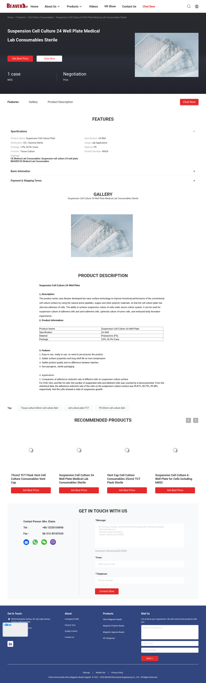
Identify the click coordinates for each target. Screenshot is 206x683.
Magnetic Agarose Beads (113, 632)
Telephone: (101, 574)
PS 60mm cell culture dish (112, 408)
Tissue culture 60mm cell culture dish (39, 408)
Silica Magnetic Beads (112, 619)
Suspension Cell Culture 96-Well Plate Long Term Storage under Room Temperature (174, 478)
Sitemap (86, 673)
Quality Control (71, 631)
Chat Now (49, 58)
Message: (101, 520)
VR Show (110, 6)
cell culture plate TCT (78, 408)
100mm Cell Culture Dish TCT (78, 475)
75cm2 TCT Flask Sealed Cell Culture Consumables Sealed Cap (126, 478)
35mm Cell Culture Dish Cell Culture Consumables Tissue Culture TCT (29, 478)
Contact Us (69, 637)
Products (21, 17)
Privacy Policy (117, 673)
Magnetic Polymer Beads (113, 626)
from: (99, 557)
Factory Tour (70, 625)
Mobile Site (100, 673)
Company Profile (72, 619)
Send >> (149, 658)
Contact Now (106, 591)
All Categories (109, 638)
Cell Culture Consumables (40, 17)
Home (10, 17)
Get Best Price (20, 58)
